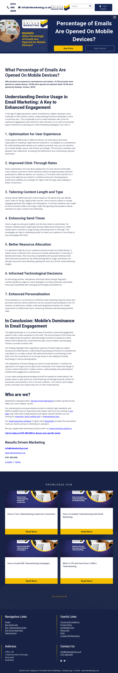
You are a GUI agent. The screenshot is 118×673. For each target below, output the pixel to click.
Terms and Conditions (70, 622)
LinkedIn (9, 462)
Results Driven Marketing (42, 401)
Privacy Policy (66, 625)
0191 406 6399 (13, 7)
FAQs (62, 633)
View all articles (59, 596)
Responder (49, 421)
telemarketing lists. (51, 416)
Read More (31, 531)
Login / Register (103, 7)
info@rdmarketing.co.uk (36, 7)
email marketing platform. (60, 428)
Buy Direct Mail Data (14, 630)
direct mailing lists (32, 416)
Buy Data (68, 48)
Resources (64, 630)
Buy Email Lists (11, 625)
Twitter (18, 462)
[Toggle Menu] (115, 17)
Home (7, 622)
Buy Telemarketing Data (15, 627)
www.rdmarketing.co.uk (15, 453)
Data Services (100, 48)
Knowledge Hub (67, 627)
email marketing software (20, 421)
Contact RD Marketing (70, 636)
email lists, (19, 416)
